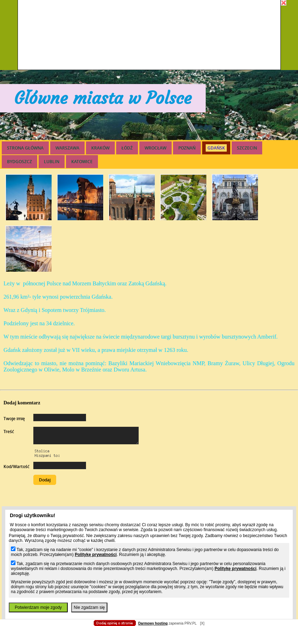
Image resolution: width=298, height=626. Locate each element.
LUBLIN (51, 162)
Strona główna (25, 148)
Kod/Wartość (16, 467)
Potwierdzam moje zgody (38, 607)
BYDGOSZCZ (19, 162)
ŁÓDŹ (127, 148)
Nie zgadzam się (89, 607)
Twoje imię (14, 419)
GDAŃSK (216, 148)
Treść (9, 431)
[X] (202, 623)
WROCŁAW (155, 148)
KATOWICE (82, 162)
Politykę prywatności (96, 554)
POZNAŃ (187, 148)
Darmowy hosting (153, 623)
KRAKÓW (100, 148)
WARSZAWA (67, 148)
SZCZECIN (247, 148)
